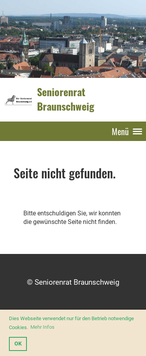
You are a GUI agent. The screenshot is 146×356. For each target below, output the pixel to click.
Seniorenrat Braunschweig (65, 99)
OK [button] (18, 343)
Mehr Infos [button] (42, 327)
